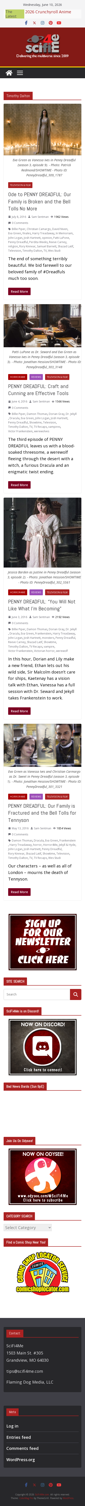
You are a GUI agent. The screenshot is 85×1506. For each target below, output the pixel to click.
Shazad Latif (65, 246)
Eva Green (14, 233)
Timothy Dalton (32, 251)
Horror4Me (17, 377)
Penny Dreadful (18, 242)
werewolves (41, 431)
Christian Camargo (39, 229)
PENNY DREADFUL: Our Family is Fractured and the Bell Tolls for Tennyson (42, 812)
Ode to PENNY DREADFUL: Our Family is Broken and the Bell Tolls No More (39, 201)
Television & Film (20, 185)
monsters (48, 638)
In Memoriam (64, 233)
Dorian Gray (56, 414)
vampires (54, 427)
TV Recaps (40, 427)
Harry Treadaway (43, 233)
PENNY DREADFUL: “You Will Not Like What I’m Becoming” (41, 605)
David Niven (60, 229)
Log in (12, 1426)
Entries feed (18, 1437)
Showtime (35, 422)
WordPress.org (20, 1459)
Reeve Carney (57, 242)
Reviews (36, 377)
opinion (47, 238)
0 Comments (18, 223)
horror (37, 845)
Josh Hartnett (32, 238)
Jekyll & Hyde (67, 845)
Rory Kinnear (27, 246)
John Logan (15, 238)
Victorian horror (44, 651)
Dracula (14, 418)
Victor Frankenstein (20, 431)
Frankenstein (43, 633)
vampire (49, 646)
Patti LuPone (61, 238)
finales (26, 233)
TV (45, 251)
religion (13, 246)
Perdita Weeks (38, 242)
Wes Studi (54, 251)
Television (14, 251)
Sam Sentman (40, 217)
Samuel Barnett (46, 246)
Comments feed (22, 1448)
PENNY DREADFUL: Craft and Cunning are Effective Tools (38, 390)
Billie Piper (18, 229)
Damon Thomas (37, 414)
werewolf (62, 651)
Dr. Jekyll (71, 414)
